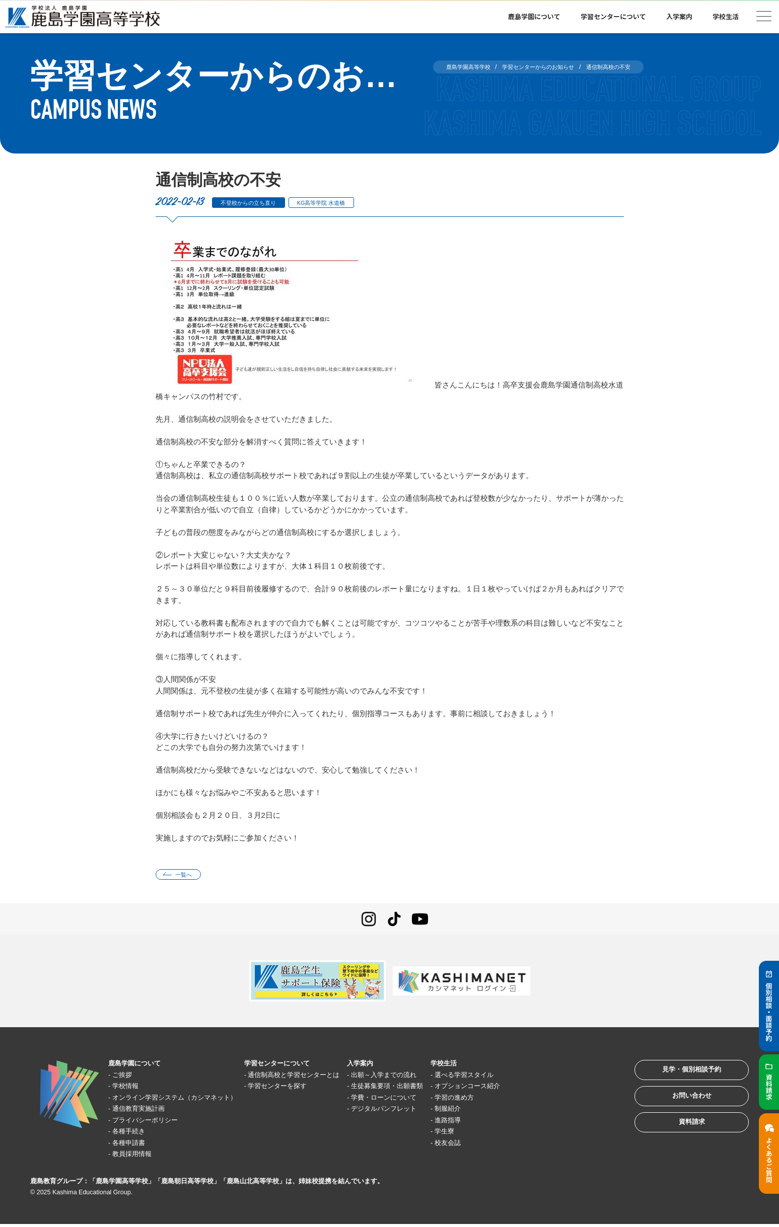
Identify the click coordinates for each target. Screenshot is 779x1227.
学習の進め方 (507, 1100)
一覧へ (189, 876)
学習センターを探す (305, 1089)
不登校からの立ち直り (255, 202)
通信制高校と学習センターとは (324, 1077)
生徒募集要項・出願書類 (430, 1089)
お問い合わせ (680, 1107)
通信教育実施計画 (145, 1111)
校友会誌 (499, 1145)
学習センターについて (613, 16)
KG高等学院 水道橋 (340, 202)
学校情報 (130, 1089)
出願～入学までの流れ (427, 1077)
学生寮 (495, 1134)
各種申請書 (134, 1145)
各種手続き (134, 1134)
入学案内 (679, 16)
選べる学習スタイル (518, 1077)
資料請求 (680, 1138)
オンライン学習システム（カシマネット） (187, 1100)
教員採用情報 (138, 1157)
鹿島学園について (534, 16)
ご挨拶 (126, 1077)
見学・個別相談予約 (681, 1076)
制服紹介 (499, 1111)
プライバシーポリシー (153, 1122)
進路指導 (499, 1122)
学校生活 (726, 16)
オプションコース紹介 (522, 1089)
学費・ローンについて (427, 1100)
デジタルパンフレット (427, 1111)
